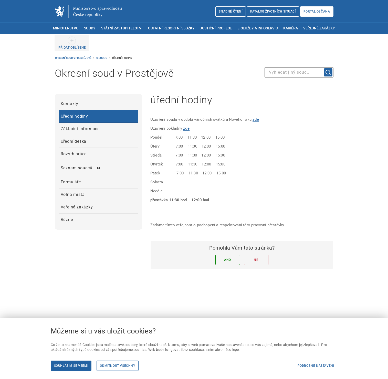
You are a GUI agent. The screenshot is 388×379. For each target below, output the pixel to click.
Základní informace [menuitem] (80, 128)
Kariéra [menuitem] (290, 28)
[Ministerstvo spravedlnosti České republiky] (88, 11)
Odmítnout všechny (117, 365)
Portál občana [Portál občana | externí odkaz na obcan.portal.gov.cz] (316, 11)
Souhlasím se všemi (71, 365)
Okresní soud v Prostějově (73, 58)
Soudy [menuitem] (90, 28)
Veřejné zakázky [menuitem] (319, 28)
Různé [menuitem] (67, 219)
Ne (256, 260)
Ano (227, 260)
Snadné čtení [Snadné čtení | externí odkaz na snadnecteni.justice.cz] (230, 11)
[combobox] (299, 72)
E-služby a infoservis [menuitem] (257, 28)
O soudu (102, 58)
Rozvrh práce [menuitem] (74, 153)
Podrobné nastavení (316, 365)
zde (256, 119)
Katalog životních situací (273, 11)
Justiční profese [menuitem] (216, 28)
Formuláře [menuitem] (71, 182)
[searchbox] (299, 72)
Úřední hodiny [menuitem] (74, 116)
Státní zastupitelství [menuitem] (121, 28)
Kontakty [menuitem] (69, 103)
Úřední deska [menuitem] (74, 141)
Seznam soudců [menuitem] (76, 167)
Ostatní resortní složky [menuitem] (171, 28)
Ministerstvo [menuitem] (66, 28)
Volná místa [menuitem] (73, 194)
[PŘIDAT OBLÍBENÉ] (72, 43)
